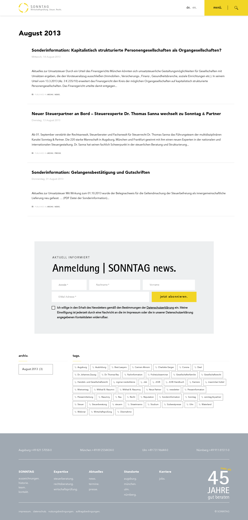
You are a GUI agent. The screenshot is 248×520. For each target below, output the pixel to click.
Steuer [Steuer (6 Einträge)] (81, 405)
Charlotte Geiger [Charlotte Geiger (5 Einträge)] (166, 367)
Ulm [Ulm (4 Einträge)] (191, 405)
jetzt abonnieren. (174, 297)
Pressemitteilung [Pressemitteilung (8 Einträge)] (85, 397)
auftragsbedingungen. (88, 511)
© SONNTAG (222, 511)
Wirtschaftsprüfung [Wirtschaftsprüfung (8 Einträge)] (103, 412)
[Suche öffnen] (236, 7)
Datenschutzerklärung (160, 308)
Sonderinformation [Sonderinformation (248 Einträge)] (171, 397)
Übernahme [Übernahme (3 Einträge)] (126, 412)
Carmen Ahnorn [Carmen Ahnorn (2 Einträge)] (142, 367)
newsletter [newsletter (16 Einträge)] (174, 390)
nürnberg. (130, 495)
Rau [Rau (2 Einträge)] (120, 397)
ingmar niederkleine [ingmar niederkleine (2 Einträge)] (125, 382)
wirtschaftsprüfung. (66, 489)
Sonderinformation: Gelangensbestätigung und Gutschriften (91, 172)
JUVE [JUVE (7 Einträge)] (157, 382)
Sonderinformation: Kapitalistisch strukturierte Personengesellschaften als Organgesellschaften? (126, 50)
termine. (94, 484)
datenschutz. (40, 511)
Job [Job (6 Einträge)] (145, 382)
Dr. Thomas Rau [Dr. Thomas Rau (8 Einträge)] (112, 375)
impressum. (25, 511)
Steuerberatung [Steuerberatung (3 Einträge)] (99, 405)
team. (22, 487)
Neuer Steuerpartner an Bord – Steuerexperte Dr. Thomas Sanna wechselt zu (126, 113)
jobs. (162, 479)
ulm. (126, 489)
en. (195, 8)
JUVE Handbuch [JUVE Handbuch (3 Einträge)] (176, 382)
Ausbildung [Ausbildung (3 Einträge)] (100, 367)
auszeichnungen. (29, 478)
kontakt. (24, 492)
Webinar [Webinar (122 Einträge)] (82, 412)
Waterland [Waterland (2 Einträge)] (206, 405)
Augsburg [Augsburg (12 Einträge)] (82, 367)
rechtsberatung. (64, 484)
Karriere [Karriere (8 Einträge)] (196, 382)
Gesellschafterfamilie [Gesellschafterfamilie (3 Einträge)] (186, 375)
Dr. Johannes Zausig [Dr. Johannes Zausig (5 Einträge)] (87, 375)
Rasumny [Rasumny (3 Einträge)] (105, 397)
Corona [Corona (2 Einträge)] (185, 367)
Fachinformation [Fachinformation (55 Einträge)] (134, 375)
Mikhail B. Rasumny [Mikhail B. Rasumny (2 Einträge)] (132, 390)
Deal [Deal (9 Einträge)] (199, 367)
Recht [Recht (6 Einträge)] (132, 397)
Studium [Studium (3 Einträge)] (155, 405)
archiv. (50, 94)
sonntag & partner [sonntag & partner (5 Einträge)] (212, 397)
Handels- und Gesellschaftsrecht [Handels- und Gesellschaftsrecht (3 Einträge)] (93, 382)
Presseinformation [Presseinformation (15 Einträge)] (196, 390)
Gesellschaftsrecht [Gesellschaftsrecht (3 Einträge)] (212, 375)
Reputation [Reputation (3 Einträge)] (148, 397)
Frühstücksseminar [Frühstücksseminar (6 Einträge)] (159, 375)
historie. (24, 483)
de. (188, 8)
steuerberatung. (64, 479)
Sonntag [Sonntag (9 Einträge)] (192, 397)
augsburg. (130, 479)
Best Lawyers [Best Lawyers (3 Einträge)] (121, 367)
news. (57, 94)
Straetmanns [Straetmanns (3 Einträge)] (136, 405)
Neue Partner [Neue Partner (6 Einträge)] (155, 390)
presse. (58, 153)
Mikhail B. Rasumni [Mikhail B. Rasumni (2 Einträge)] (105, 390)
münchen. (130, 484)
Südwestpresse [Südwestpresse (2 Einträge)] (174, 405)
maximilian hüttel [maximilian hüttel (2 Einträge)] (216, 382)
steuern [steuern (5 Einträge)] (118, 405)
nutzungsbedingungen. (61, 511)
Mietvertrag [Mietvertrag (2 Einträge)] (83, 390)
